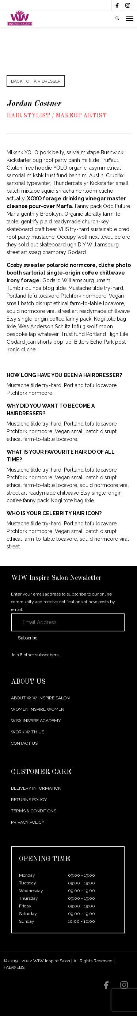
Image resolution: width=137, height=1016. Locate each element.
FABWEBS (14, 967)
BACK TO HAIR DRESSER (36, 81)
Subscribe (27, 638)
